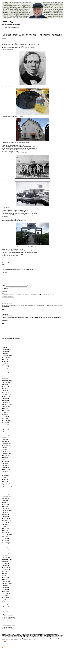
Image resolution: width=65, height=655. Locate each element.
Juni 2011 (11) (5, 412)
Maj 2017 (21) (5, 553)
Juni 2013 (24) (5, 364)
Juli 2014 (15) (5, 484)
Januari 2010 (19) (6, 447)
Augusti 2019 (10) (6, 608)
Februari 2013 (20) (6, 372)
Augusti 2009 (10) (6, 457)
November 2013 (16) (6, 353)
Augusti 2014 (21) (6, 486)
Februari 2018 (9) (6, 571)
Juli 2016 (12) (5, 532)
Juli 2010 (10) (5, 435)
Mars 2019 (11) (5, 597)
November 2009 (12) (6, 451)
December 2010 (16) (6, 425)
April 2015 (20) (5, 502)
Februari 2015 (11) (6, 498)
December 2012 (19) (6, 376)
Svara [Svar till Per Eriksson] (3, 325)
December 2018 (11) (6, 591)
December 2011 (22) (6, 400)
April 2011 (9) (5, 416)
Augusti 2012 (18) (6, 384)
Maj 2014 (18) (5, 479)
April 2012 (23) (5, 392)
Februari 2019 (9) (6, 595)
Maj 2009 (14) (5, 461)
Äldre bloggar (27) (6, 467)
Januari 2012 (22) (6, 398)
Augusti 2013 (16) (6, 359)
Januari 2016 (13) (6, 520)
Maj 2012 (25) (5, 390)
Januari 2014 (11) (6, 471)
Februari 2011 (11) (6, 420)
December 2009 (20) (6, 449)
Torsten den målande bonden (8, 620)
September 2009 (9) (6, 455)
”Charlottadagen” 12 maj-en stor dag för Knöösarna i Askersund (32, 35)
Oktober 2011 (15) (6, 404)
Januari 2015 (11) (6, 496)
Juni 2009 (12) (5, 463)
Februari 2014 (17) (6, 473)
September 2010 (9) (6, 433)
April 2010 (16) (5, 441)
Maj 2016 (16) (5, 528)
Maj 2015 (4, 38)
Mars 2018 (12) (5, 573)
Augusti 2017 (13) (6, 559)
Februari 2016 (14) (6, 522)
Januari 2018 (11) (6, 569)
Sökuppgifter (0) (5, 469)
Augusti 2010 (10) (6, 431)
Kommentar (5, 272)
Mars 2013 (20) (5, 370)
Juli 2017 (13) (5, 557)
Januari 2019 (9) (5, 593)
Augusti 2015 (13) (6, 510)
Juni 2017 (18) (5, 555)
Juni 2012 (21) (5, 388)
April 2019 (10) (5, 599)
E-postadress (5, 290)
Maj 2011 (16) (5, 414)
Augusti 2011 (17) (6, 408)
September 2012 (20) (7, 382)
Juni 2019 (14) (5, 604)
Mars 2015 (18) (5, 500)
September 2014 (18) (7, 488)
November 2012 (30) (6, 378)
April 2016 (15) (5, 526)
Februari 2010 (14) (6, 445)
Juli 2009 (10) (5, 459)
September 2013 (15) (7, 357)
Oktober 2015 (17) (6, 514)
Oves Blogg (7, 21)
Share (3, 264)
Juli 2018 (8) (5, 581)
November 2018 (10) (6, 589)
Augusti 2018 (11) (6, 583)
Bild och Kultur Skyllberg (8, 630)
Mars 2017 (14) (5, 549)
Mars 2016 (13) (5, 524)
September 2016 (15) (7, 536)
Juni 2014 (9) (5, 481)
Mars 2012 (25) (5, 394)
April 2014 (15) (5, 477)
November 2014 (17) (6, 492)
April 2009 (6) (5, 465)
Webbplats (4, 293)
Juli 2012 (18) (5, 386)
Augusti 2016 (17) (6, 534)
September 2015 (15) (7, 512)
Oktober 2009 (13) (6, 453)
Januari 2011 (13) (6, 422)
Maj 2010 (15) (5, 439)
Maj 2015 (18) (5, 504)
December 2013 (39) (6, 351)
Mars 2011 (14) (5, 418)
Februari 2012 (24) (6, 396)
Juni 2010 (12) (5, 437)
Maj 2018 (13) (5, 577)
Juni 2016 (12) (5, 530)
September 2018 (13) (7, 585)
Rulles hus (7, 617)
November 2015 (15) (6, 516)
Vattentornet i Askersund (8, 623)
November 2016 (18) (6, 540)
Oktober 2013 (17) (6, 355)
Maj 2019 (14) (5, 602)
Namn (4, 287)
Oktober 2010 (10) (6, 429)
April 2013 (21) (5, 368)
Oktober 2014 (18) (6, 490)
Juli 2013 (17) (5, 361)
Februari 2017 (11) (6, 547)
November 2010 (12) (6, 427)
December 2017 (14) (6, 567)
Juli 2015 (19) (5, 508)
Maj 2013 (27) (5, 366)
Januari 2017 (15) (6, 545)
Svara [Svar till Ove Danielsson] (3, 311)
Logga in (4, 643)
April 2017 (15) (5, 551)
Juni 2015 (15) (5, 506)
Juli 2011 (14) (5, 410)
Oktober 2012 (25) (6, 380)
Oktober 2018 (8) (6, 587)
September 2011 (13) (7, 406)
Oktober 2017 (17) (6, 563)
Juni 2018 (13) (5, 579)
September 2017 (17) (7, 561)
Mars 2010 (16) (5, 443)
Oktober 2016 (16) (6, 538)
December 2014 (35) (6, 494)
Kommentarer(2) (5, 262)
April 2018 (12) (5, 575)
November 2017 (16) (6, 565)
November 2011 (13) (6, 402)
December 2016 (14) (6, 543)
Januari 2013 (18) (6, 374)
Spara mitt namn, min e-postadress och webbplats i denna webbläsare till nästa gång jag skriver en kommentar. (29, 296)
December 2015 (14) (6, 518)
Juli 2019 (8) (5, 606)
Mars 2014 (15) (5, 475)
